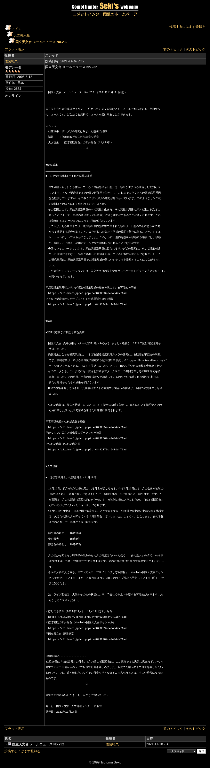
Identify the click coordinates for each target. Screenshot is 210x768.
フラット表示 (14, 49)
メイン (17, 29)
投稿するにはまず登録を (187, 26)
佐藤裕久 (11, 61)
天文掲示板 (22, 35)
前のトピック (173, 49)
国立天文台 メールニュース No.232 (41, 42)
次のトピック (195, 49)
